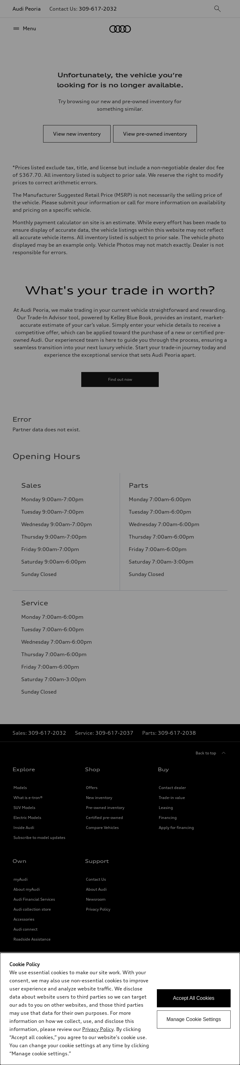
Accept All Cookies (194, 998)
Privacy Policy (97, 1029)
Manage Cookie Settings (194, 1019)
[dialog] (120, 1009)
